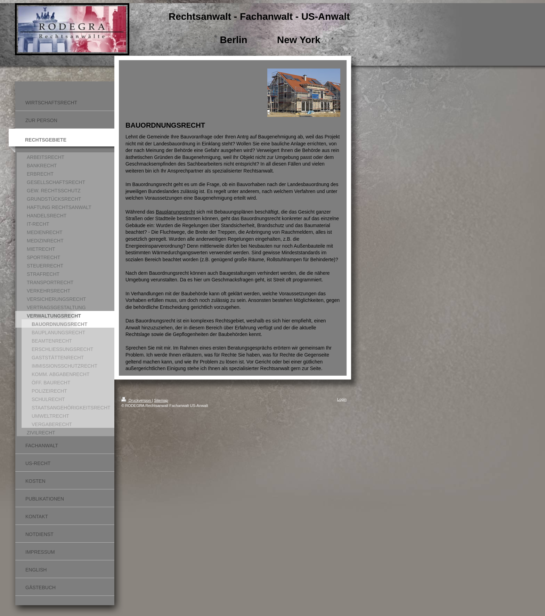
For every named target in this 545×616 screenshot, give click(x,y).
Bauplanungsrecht (175, 212)
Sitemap (161, 400)
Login (342, 399)
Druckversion (136, 400)
